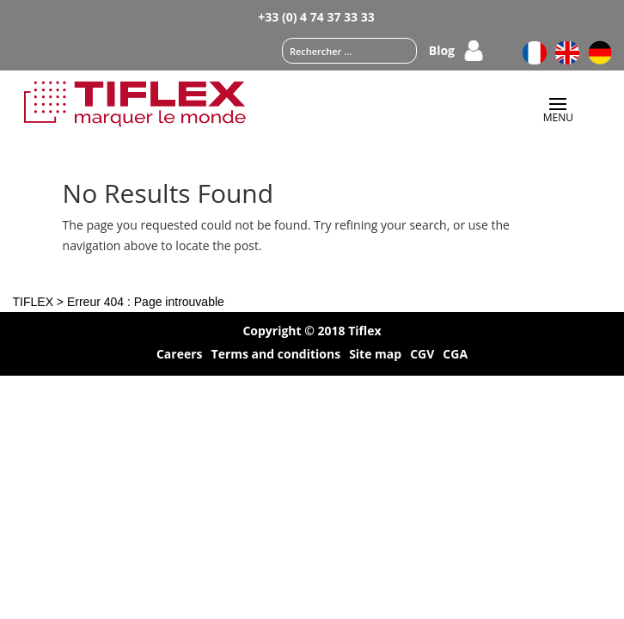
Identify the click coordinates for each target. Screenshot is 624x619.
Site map (375, 355)
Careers (179, 355)
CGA (455, 355)
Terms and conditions (276, 355)
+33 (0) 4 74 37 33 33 (316, 17)
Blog (442, 51)
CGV (422, 355)
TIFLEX (33, 302)
